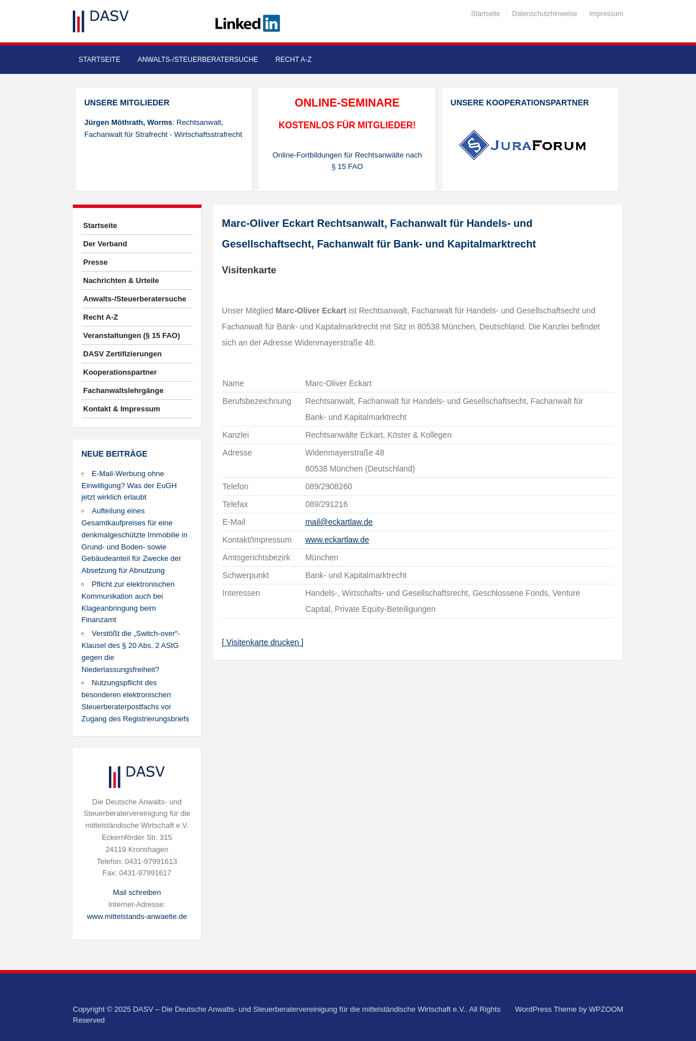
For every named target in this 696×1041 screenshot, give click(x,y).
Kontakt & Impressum (121, 408)
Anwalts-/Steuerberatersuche (198, 60)
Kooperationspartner (120, 372)
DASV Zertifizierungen (122, 353)
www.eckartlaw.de (337, 539)
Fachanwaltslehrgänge (123, 390)
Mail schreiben (137, 892)
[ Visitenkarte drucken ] (262, 642)
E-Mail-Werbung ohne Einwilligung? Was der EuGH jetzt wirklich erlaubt (129, 485)
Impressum (606, 14)
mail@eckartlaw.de (339, 522)
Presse (95, 262)
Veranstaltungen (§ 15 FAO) (131, 335)
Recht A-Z (293, 60)
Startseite (486, 14)
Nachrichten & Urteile (121, 280)
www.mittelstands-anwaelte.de (137, 916)
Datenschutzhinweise (544, 14)
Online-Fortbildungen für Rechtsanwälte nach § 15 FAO (347, 161)
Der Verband (105, 243)
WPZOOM (606, 1009)
